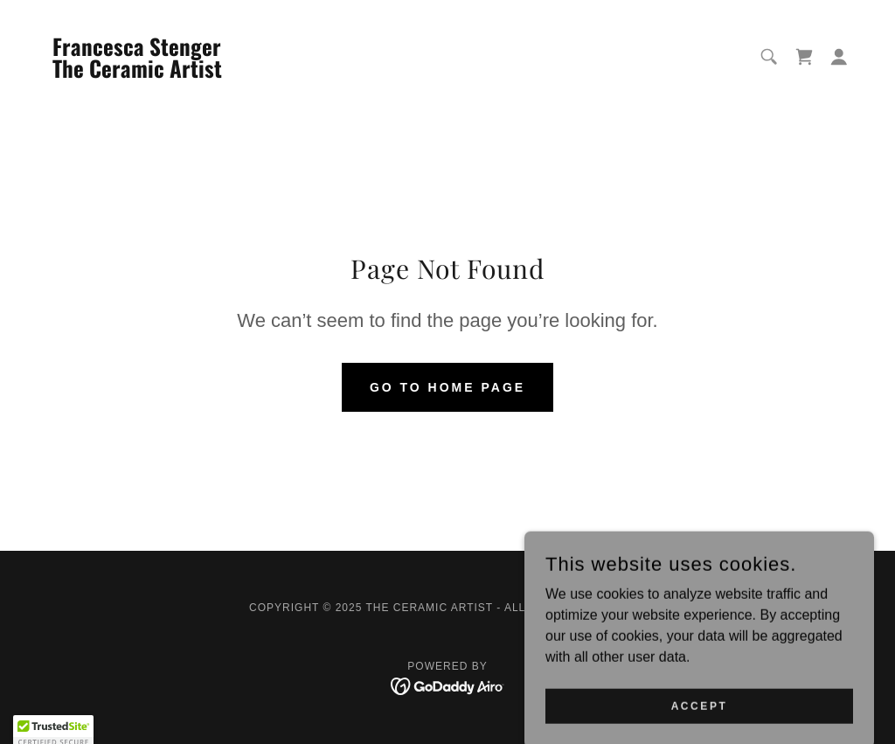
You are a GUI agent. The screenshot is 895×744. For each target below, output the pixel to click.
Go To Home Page (447, 387)
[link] (140, 73)
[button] (839, 56)
